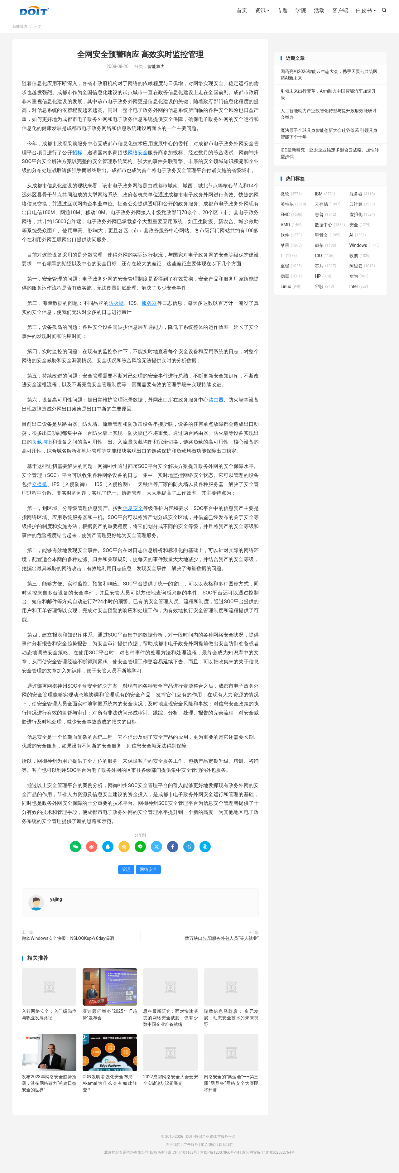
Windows (364, 248)
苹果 (291, 248)
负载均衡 (42, 445)
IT (289, 258)
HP (323, 278)
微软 (291, 196)
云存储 (327, 206)
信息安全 (133, 511)
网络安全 (138, 155)
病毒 (291, 278)
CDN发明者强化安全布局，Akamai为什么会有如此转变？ (110, 1086)
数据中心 (330, 227)
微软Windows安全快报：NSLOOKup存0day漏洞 (68, 941)
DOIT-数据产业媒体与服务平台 (34, 11)
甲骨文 (327, 237)
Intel (358, 289)
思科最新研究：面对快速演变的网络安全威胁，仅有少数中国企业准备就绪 (170, 1021)
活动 (319, 11)
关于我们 (173, 1147)
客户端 (340, 11)
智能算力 (19, 29)
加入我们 (208, 1147)
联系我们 (226, 1147)
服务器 (149, 306)
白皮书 (364, 11)
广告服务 (190, 1147)
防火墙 (116, 306)
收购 (360, 258)
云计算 (362, 206)
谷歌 (324, 289)
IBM (325, 196)
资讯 (260, 11)
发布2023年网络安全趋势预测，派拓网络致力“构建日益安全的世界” (49, 1086)
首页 (242, 11)
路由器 (216, 403)
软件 (291, 237)
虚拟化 (362, 217)
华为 (359, 278)
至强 (291, 268)
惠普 (325, 217)
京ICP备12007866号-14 (219, 1155)
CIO (324, 258)
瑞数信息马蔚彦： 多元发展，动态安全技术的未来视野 (231, 1021)
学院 (301, 11)
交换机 (39, 487)
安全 (360, 227)
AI (357, 237)
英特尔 (293, 206)
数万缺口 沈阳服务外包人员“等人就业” (222, 941)
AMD (292, 227)
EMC (291, 217)
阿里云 (362, 268)
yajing (56, 902)
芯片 (325, 268)
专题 (282, 11)
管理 (126, 872)
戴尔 (325, 248)
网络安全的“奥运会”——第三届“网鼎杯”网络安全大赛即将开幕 (231, 1086)
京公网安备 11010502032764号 (268, 1155)
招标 (77, 155)
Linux (291, 289)
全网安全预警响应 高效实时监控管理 (140, 57)
